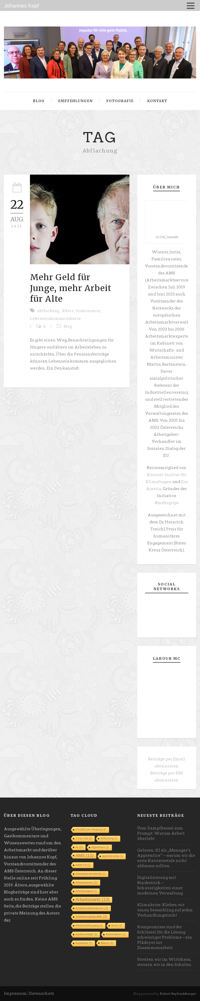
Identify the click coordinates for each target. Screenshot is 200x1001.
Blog (39, 101)
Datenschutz (41, 993)
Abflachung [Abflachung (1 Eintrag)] (109, 838)
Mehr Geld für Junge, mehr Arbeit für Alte (70, 288)
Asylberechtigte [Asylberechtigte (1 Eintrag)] (86, 934)
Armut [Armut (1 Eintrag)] (116, 925)
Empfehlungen (75, 101)
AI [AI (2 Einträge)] (79, 847)
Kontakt (157, 101)
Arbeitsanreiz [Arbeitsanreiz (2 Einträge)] (86, 882)
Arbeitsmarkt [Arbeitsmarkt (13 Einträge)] (92, 899)
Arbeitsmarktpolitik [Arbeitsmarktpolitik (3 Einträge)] (91, 917)
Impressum (15, 993)
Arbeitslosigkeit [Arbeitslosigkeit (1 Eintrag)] (86, 891)
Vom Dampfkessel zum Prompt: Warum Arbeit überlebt (161, 833)
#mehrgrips (167, 502)
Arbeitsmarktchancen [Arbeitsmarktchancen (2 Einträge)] (92, 908)
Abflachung (48, 311)
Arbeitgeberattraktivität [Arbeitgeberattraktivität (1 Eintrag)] (90, 873)
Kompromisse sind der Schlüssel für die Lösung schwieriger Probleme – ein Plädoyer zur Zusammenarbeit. (164, 937)
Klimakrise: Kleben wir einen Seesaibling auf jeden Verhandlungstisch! (165, 910)
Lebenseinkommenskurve (55, 319)
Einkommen (88, 311)
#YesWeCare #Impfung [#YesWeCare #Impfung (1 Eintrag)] (91, 829)
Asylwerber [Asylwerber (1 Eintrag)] (84, 943)
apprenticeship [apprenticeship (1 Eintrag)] (112, 856)
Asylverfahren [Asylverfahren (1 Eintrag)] (116, 934)
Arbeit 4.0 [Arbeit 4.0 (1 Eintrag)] (83, 865)
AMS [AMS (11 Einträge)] (84, 855)
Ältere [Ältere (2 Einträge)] (107, 943)
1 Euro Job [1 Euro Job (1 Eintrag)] (84, 838)
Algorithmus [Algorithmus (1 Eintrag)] (100, 847)
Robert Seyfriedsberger (178, 994)
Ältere (68, 311)
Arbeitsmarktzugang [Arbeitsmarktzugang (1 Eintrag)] (89, 925)
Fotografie (120, 101)
